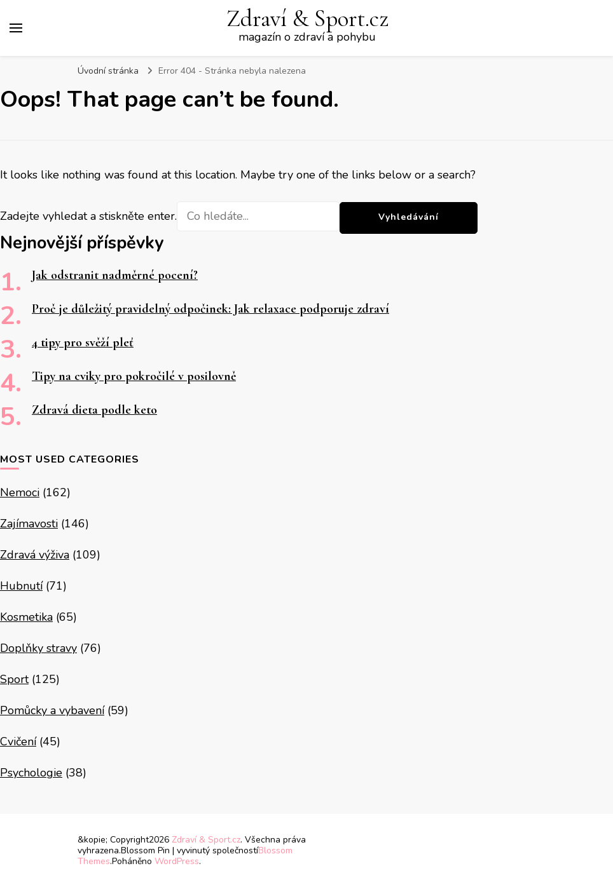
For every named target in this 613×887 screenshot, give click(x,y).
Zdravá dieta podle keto (94, 409)
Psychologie (31, 772)
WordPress (177, 861)
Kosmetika (26, 617)
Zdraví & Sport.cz (307, 18)
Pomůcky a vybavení (52, 710)
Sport (14, 679)
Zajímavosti (29, 523)
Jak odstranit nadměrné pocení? (115, 275)
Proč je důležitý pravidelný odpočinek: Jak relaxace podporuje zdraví (210, 308)
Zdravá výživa (34, 554)
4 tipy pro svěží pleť (83, 342)
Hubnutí (21, 585)
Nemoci (19, 492)
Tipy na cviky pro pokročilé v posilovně (134, 376)
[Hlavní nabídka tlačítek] (16, 28)
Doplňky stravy (38, 648)
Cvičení (18, 741)
